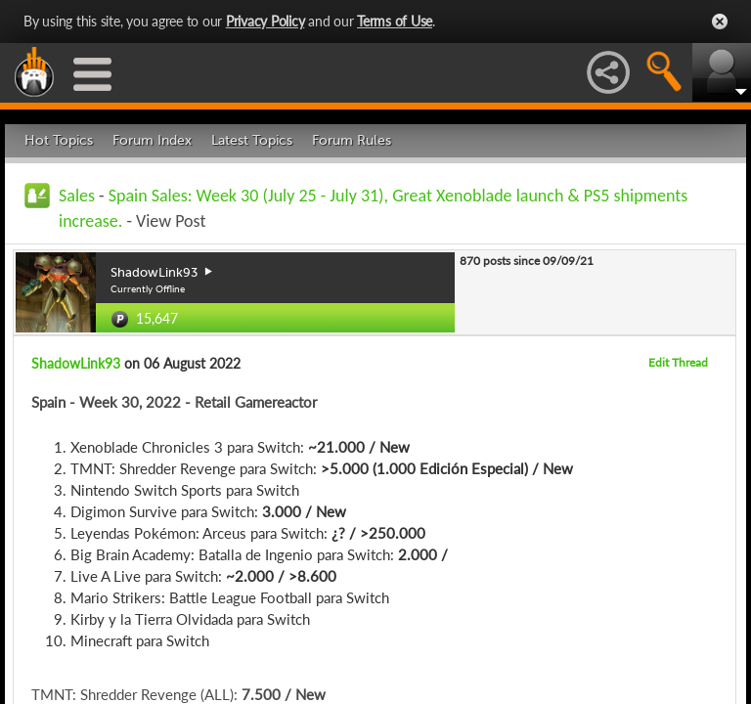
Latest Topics (251, 140)
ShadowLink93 (75, 363)
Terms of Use (394, 21)
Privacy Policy (265, 21)
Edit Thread (678, 362)
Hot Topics (58, 140)
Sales (77, 195)
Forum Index (152, 140)
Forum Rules (351, 140)
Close (720, 21)
